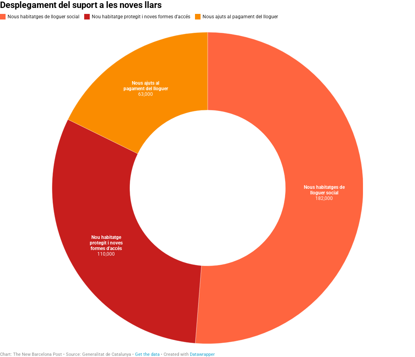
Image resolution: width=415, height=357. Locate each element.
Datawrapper (202, 354)
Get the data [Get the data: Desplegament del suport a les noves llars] (147, 354)
